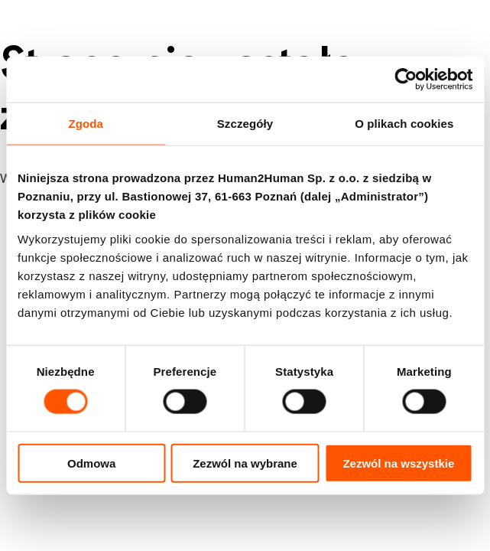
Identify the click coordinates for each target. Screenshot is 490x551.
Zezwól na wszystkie (398, 462)
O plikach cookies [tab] (404, 123)
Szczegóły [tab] (245, 123)
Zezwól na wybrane (245, 462)
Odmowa (91, 462)
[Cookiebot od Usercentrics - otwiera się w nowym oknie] (405, 79)
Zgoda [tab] (85, 123)
